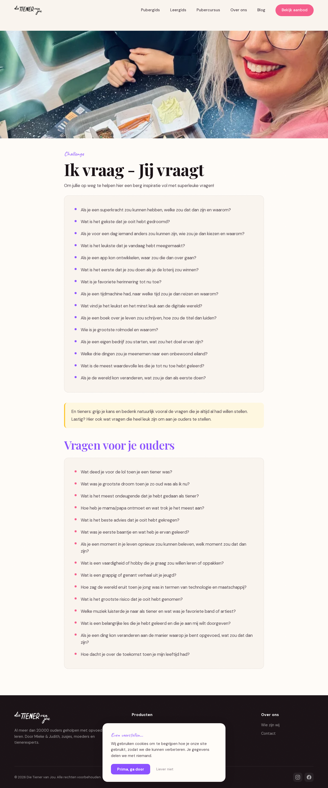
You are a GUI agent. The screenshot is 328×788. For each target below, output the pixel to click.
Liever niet (164, 769)
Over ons (238, 10)
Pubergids (150, 10)
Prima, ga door (130, 769)
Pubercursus (208, 10)
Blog (261, 10)
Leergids (178, 10)
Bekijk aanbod (295, 10)
